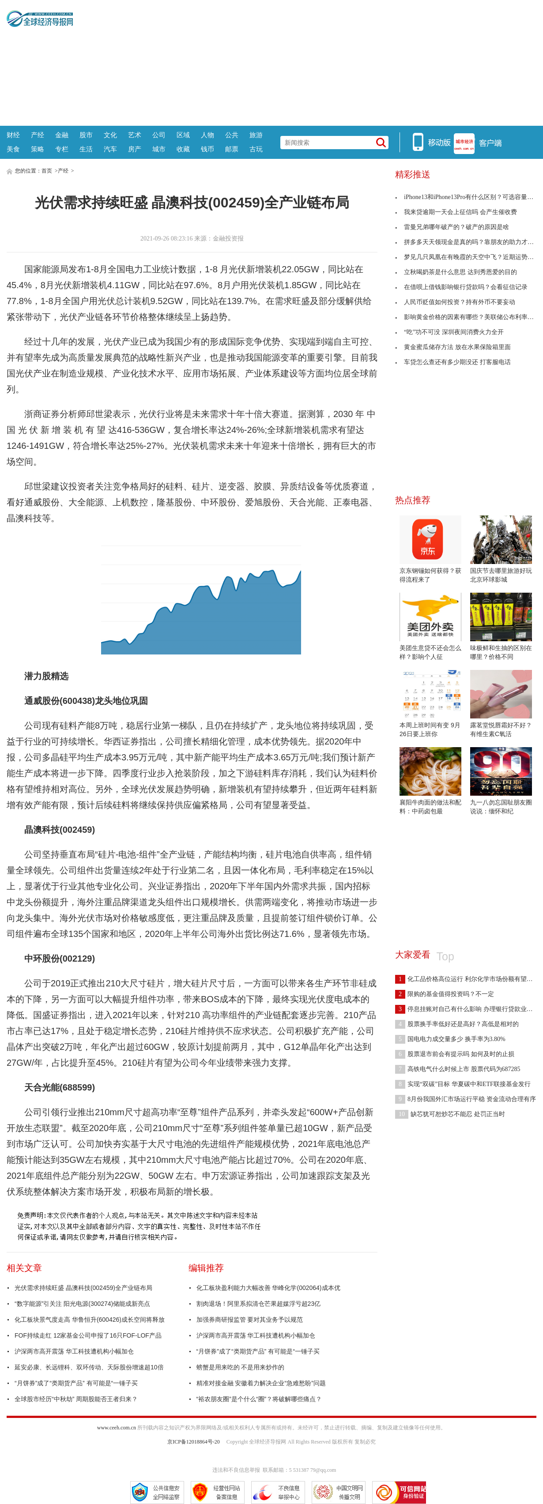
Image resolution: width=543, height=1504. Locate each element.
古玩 (256, 149)
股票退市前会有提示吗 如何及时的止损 (454, 1054)
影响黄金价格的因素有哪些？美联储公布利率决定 (467, 317)
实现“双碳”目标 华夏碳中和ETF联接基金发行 (463, 1084)
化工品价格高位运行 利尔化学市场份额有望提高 (467, 979)
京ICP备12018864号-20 (193, 1442)
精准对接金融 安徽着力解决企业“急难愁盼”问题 (261, 1383)
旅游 (256, 135)
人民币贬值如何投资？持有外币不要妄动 (455, 302)
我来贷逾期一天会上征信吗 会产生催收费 (456, 212)
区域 (183, 135)
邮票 (231, 149)
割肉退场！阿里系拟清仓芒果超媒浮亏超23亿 (258, 1303)
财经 (13, 135)
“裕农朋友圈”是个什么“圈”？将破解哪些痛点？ (259, 1398)
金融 (61, 135)
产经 (37, 135)
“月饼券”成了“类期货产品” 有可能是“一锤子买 (76, 1383)
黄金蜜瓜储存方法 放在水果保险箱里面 (453, 347)
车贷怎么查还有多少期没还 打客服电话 (453, 362)
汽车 (110, 149)
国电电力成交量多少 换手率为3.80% (450, 1039)
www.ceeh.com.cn (116, 1428)
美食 (13, 149)
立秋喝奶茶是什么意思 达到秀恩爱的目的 (456, 272)
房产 (134, 149)
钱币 (207, 149)
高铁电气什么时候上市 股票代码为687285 (457, 1069)
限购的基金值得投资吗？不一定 (444, 994)
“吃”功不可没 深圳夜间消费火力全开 (449, 332)
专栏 (61, 149)
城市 (159, 149)
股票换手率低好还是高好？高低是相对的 (457, 1024)
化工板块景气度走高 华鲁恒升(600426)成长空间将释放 (90, 1319)
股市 (86, 135)
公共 (231, 135)
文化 (110, 135)
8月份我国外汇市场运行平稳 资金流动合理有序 (465, 1099)
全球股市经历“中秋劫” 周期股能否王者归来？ (76, 1398)
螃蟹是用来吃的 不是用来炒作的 (240, 1367)
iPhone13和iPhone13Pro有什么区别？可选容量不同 (467, 197)
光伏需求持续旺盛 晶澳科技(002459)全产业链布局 (83, 1287)
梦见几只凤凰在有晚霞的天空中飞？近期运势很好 (467, 257)
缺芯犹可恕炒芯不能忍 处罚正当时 (450, 1114)
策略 (37, 149)
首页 (46, 171)
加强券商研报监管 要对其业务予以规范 (249, 1319)
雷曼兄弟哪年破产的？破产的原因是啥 (452, 227)
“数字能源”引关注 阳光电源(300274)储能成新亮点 (82, 1303)
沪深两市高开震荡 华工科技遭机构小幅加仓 (74, 1351)
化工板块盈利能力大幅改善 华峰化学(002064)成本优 (268, 1287)
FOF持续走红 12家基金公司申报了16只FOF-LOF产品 (88, 1335)
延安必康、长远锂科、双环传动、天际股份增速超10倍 (89, 1367)
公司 (159, 135)
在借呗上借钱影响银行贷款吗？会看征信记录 (461, 287)
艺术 (134, 135)
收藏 (183, 149)
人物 (207, 135)
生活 (86, 149)
